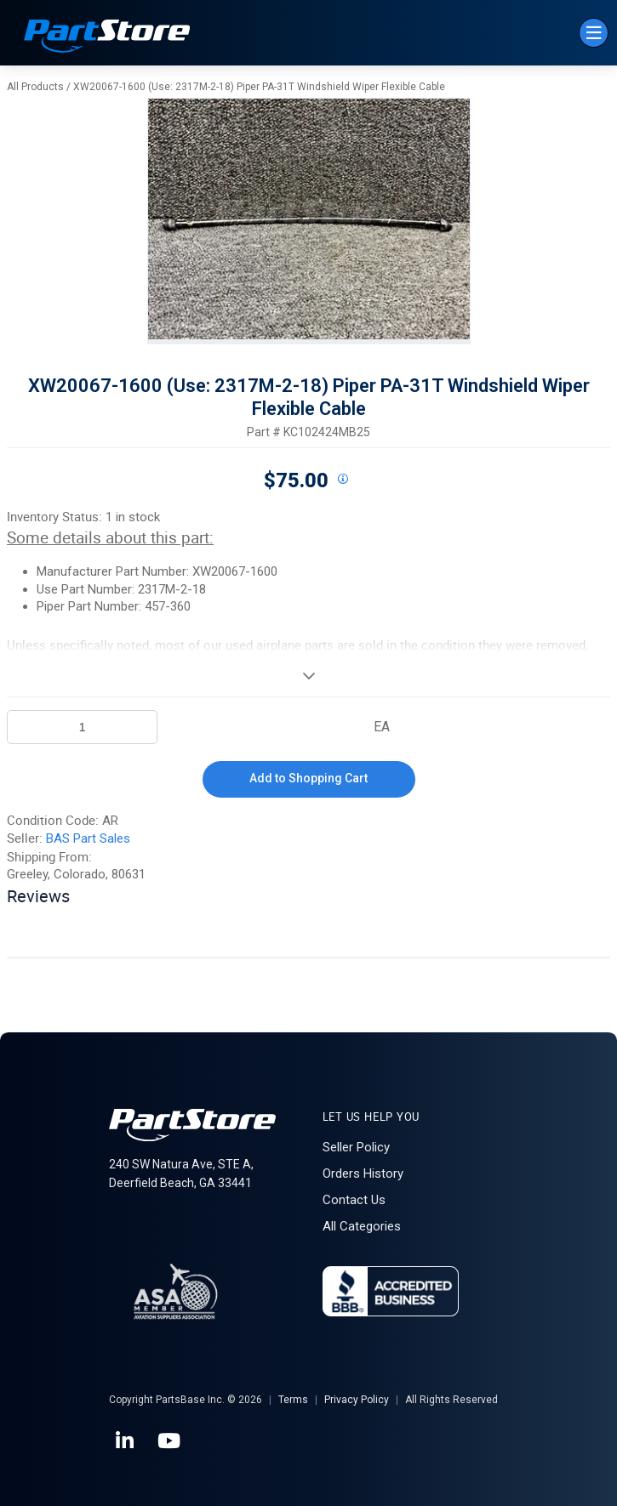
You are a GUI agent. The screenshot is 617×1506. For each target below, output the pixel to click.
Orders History (363, 1173)
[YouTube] (170, 1441)
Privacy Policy (356, 1400)
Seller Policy (356, 1147)
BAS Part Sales (88, 838)
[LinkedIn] (126, 1441)
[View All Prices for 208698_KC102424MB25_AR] (343, 480)
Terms (293, 1400)
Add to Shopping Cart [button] (308, 778)
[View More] (308, 675)
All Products (35, 87)
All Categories (362, 1226)
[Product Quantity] (82, 727)
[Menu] (593, 33)
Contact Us (354, 1200)
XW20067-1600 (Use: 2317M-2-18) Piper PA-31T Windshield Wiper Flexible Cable (259, 87)
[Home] (107, 38)
